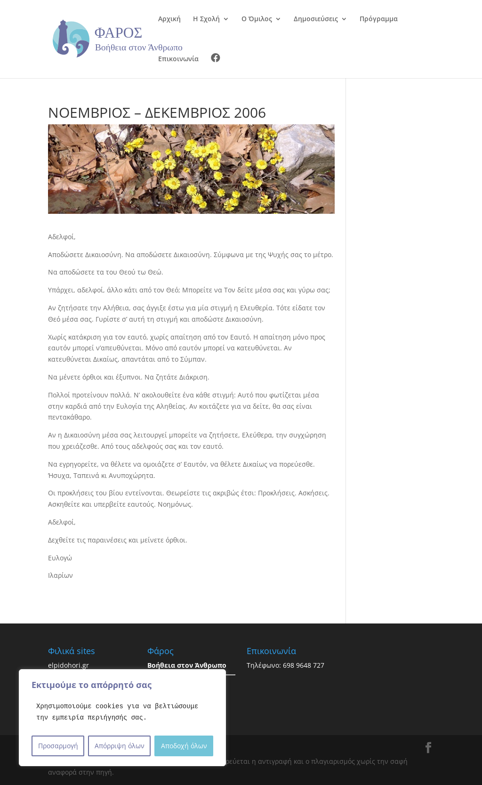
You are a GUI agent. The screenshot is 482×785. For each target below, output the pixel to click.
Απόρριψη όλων (120, 745)
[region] (122, 717)
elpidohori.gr (68, 665)
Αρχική (169, 19)
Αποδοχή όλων (184, 745)
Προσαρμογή (58, 745)
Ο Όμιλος (256, 19)
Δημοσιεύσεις (316, 19)
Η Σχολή (206, 19)
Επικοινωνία (178, 59)
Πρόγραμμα (379, 19)
